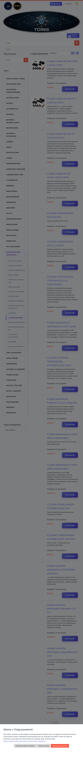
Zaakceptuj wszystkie (59, 746)
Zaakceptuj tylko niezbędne (25, 746)
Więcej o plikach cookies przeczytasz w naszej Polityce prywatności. (24, 741)
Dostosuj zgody (43, 746)
